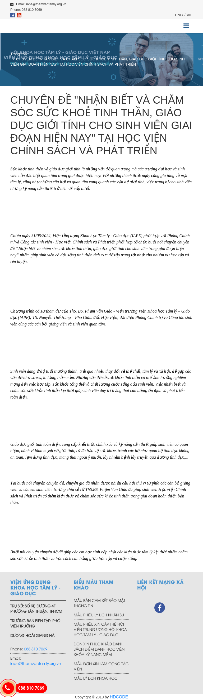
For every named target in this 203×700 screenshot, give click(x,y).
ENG (179, 15)
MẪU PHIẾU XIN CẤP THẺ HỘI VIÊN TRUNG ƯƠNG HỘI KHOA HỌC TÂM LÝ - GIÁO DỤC (100, 629)
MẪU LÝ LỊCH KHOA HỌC (95, 677)
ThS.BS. (92, 489)
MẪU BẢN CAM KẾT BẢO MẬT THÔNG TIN (99, 603)
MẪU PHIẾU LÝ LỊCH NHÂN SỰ (99, 614)
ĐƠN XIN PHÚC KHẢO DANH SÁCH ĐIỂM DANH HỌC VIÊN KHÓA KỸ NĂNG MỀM (99, 649)
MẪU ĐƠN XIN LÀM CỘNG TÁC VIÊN (101, 666)
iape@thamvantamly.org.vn (35, 663)
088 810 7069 (35, 648)
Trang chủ (18, 54)
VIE (190, 15)
